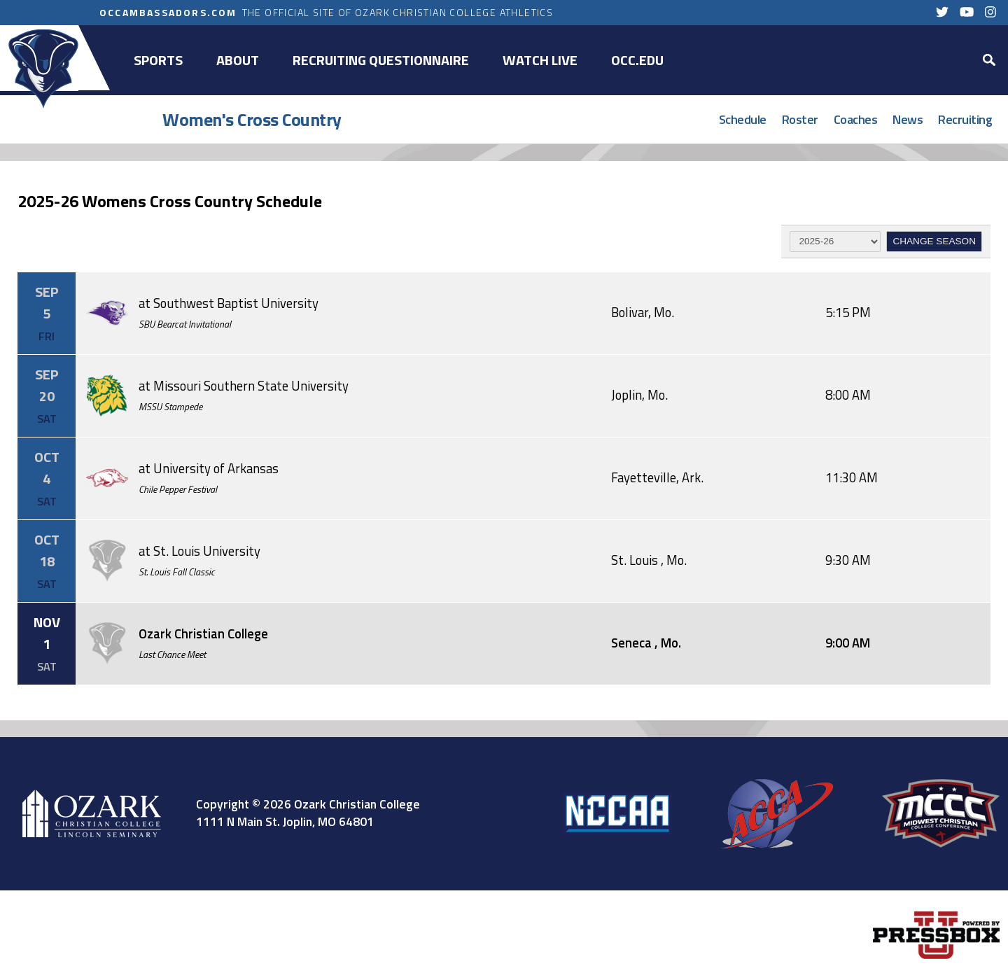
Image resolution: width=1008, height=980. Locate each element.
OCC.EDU (637, 60)
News (907, 119)
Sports (158, 60)
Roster (800, 119)
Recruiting (965, 119)
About (237, 60)
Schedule (742, 119)
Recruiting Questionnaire (381, 60)
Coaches (856, 119)
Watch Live (540, 60)
